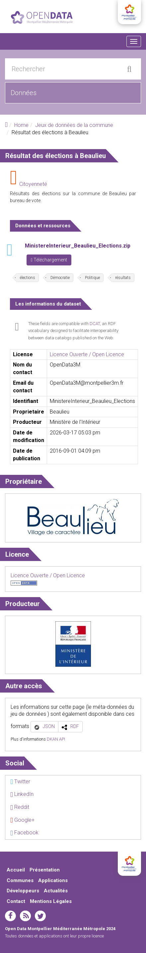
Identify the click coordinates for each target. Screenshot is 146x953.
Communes (20, 880)
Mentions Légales (51, 901)
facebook (10, 916)
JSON (49, 726)
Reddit (19, 807)
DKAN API (56, 739)
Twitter (20, 781)
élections (27, 277)
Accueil (16, 870)
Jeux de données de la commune (74, 125)
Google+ (22, 820)
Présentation (45, 870)
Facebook (24, 832)
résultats (123, 277)
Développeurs (23, 891)
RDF (74, 726)
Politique (92, 277)
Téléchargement (49, 259)
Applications (53, 880)
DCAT (95, 323)
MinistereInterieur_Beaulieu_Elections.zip (77, 246)
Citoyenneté (33, 184)
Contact (16, 901)
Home (21, 125)
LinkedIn (22, 794)
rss (25, 916)
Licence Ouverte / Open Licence (87, 354)
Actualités (56, 891)
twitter (40, 916)
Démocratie (60, 277)
